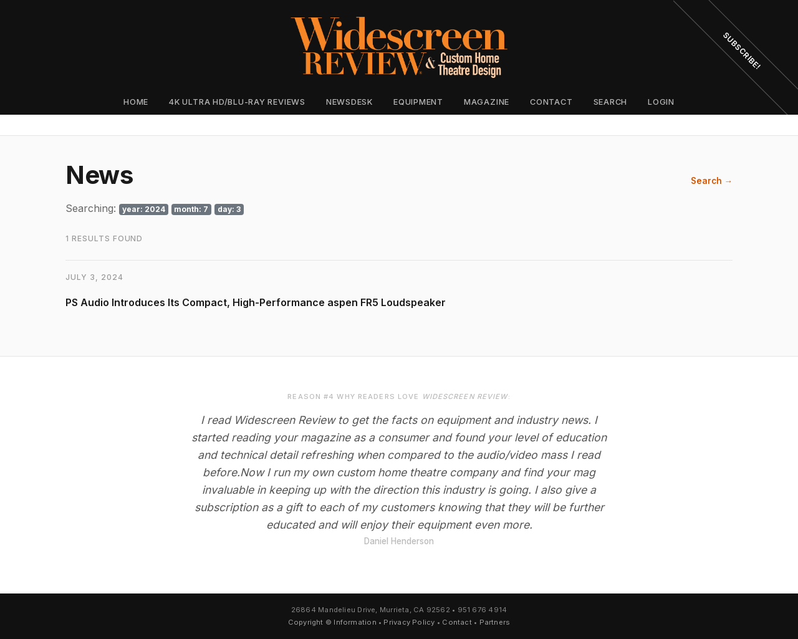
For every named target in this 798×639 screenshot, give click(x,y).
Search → (712, 181)
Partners (495, 622)
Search (611, 102)
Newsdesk (349, 102)
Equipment (418, 102)
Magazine (486, 102)
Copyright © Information (332, 622)
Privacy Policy (409, 622)
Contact (551, 102)
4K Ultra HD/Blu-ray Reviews (237, 102)
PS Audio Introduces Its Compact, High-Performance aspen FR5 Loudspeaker (255, 302)
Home (135, 102)
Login (661, 102)
